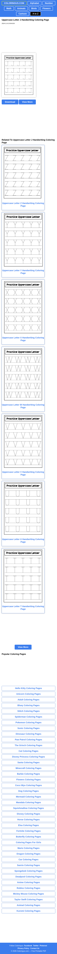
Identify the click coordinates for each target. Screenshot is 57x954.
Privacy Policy (23, 948)
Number (49, 3)
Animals (21, 8)
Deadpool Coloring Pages (28, 876)
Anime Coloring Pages (28, 882)
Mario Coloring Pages (29, 848)
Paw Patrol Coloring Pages (28, 739)
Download (10, 102)
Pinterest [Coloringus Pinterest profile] (43, 946)
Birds (34, 8)
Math (8, 8)
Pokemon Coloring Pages (28, 722)
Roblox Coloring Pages (28, 888)
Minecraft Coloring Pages (28, 768)
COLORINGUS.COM (14, 3)
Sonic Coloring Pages (28, 728)
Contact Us (34, 948)
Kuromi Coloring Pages (28, 911)
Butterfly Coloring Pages (28, 836)
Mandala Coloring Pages (28, 802)
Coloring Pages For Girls (28, 842)
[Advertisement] (18, 38)
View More (27, 102)
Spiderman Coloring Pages (28, 717)
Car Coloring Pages (28, 859)
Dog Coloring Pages (28, 791)
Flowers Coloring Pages (28, 779)
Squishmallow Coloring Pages (28, 808)
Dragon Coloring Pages (28, 854)
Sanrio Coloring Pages (28, 865)
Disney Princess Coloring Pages (28, 757)
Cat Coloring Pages (28, 751)
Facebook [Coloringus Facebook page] (28, 946)
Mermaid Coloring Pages (28, 797)
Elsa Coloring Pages (28, 825)
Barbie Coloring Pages (28, 774)
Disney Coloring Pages (28, 814)
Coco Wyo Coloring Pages (28, 785)
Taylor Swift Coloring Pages (28, 899)
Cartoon (23, 13)
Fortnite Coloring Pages (28, 831)
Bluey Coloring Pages (28, 705)
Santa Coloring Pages (28, 762)
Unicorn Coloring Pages (28, 694)
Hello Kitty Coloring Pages (28, 688)
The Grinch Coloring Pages (28, 745)
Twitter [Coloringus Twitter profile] (36, 946)
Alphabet (34, 3)
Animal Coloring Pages (28, 905)
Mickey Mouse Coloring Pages (28, 894)
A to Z (35, 13)
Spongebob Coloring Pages (28, 871)
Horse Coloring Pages (28, 819)
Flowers (47, 8)
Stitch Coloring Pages (28, 711)
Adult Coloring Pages (28, 699)
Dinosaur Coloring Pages (28, 734)
